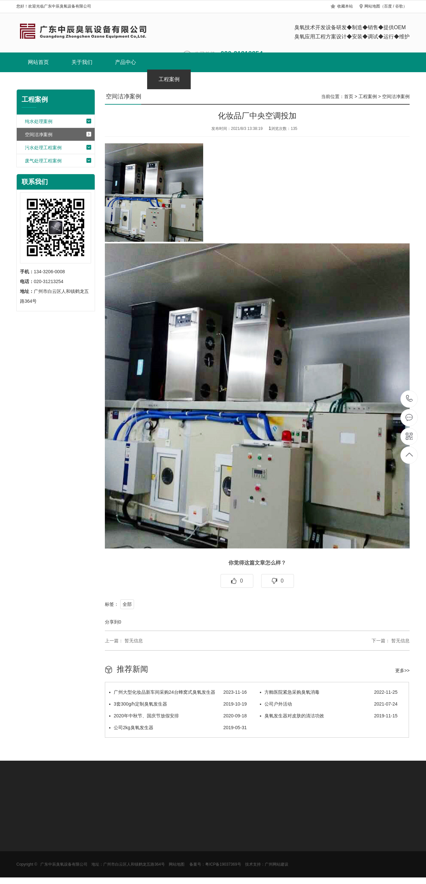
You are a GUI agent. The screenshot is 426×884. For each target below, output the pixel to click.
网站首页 (38, 62)
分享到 (112, 622)
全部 (127, 604)
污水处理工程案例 (58, 148)
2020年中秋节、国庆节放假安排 (178, 716)
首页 (348, 96)
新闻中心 (212, 79)
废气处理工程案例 (58, 161)
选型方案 (256, 79)
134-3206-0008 (409, 399)
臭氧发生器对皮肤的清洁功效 (328, 716)
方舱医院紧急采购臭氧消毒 (328, 692)
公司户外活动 (328, 704)
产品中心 (125, 62)
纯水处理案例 (58, 121)
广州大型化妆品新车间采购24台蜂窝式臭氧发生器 (178, 692)
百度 (388, 6)
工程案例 (169, 79)
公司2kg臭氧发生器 (178, 727)
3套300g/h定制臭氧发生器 (178, 704)
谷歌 (399, 6)
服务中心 (299, 79)
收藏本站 (345, 6)
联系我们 (387, 79)
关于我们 (81, 62)
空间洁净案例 (58, 135)
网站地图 (372, 6)
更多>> (402, 670)
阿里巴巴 (343, 79)
